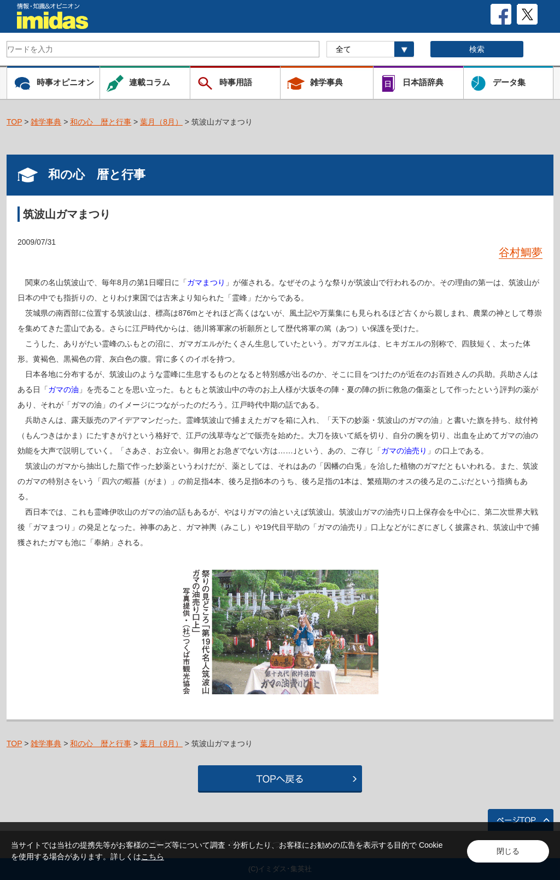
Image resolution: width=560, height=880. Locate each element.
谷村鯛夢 (520, 252)
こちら (152, 856)
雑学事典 (46, 121)
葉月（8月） (161, 121)
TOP (14, 121)
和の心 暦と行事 (100, 121)
